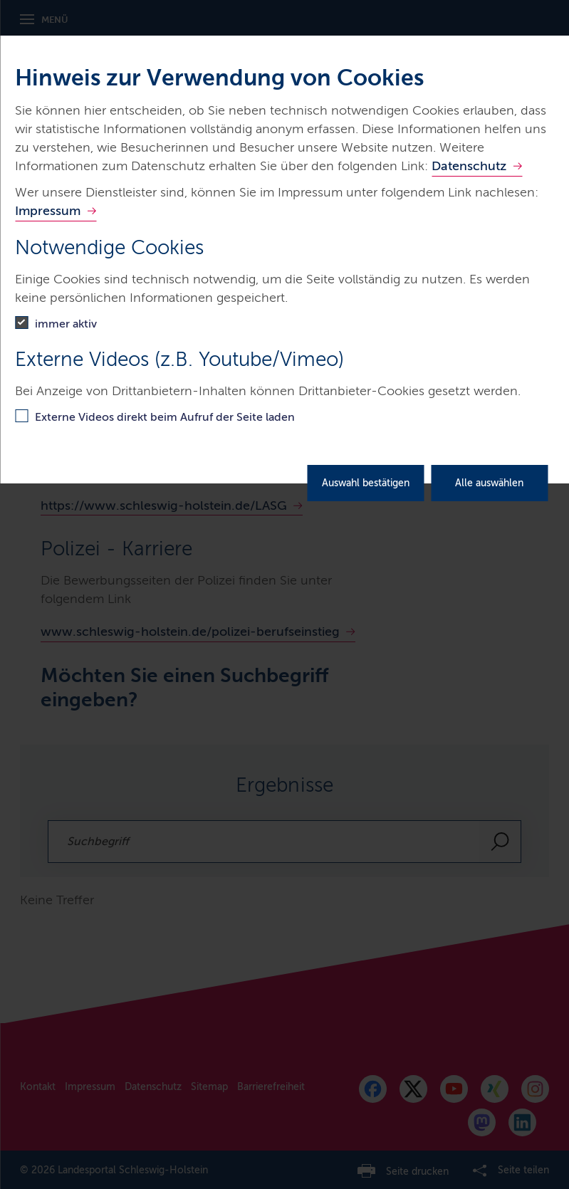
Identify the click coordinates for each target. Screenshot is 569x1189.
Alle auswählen (489, 483)
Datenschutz (469, 166)
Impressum (47, 211)
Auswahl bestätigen (365, 483)
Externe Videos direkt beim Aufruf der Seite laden (165, 417)
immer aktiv (66, 323)
